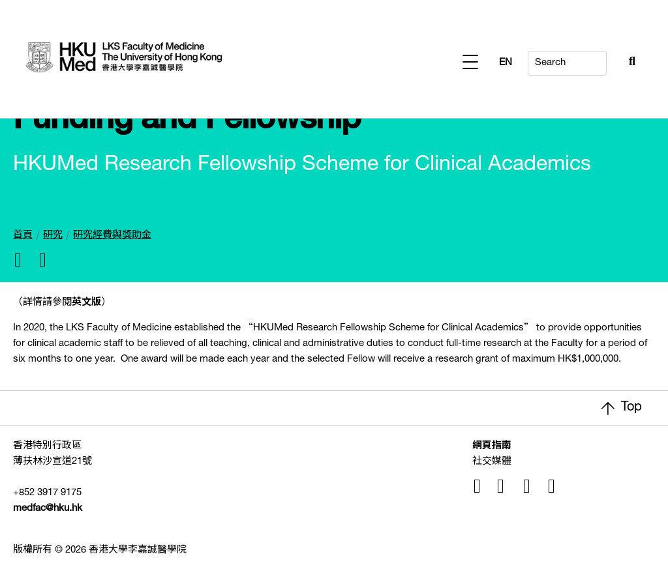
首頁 (23, 235)
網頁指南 (491, 446)
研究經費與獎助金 (112, 235)
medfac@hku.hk (47, 508)
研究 (53, 235)
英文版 (86, 303)
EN (628, 63)
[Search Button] (600, 60)
